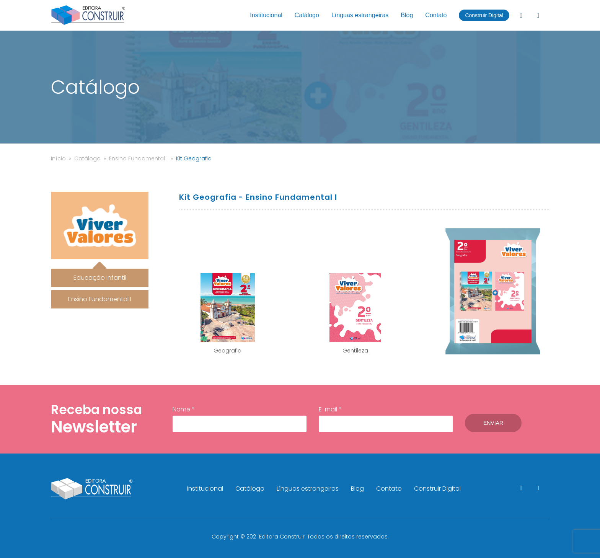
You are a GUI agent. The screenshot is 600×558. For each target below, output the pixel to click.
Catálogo (307, 15)
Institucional (266, 15)
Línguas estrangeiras (359, 15)
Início (58, 158)
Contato (436, 15)
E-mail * (386, 418)
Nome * (240, 418)
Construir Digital (484, 15)
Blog (407, 15)
